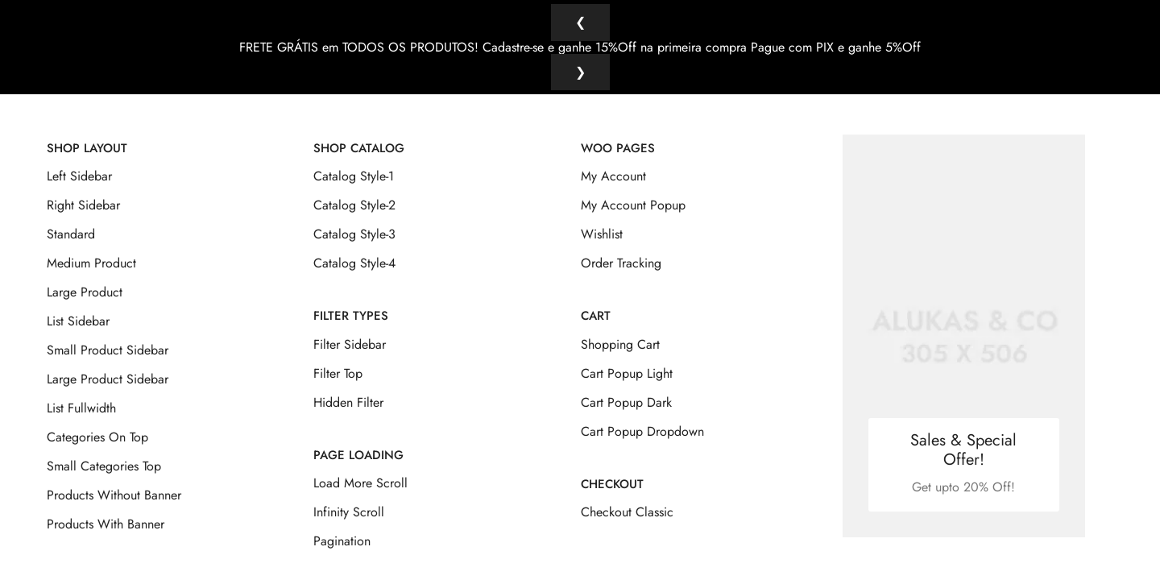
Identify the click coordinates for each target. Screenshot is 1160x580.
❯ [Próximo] (580, 72)
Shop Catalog (358, 137)
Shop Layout (87, 137)
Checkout (612, 472)
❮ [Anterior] (580, 22)
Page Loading (358, 443)
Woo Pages (618, 137)
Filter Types (350, 304)
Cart (596, 304)
